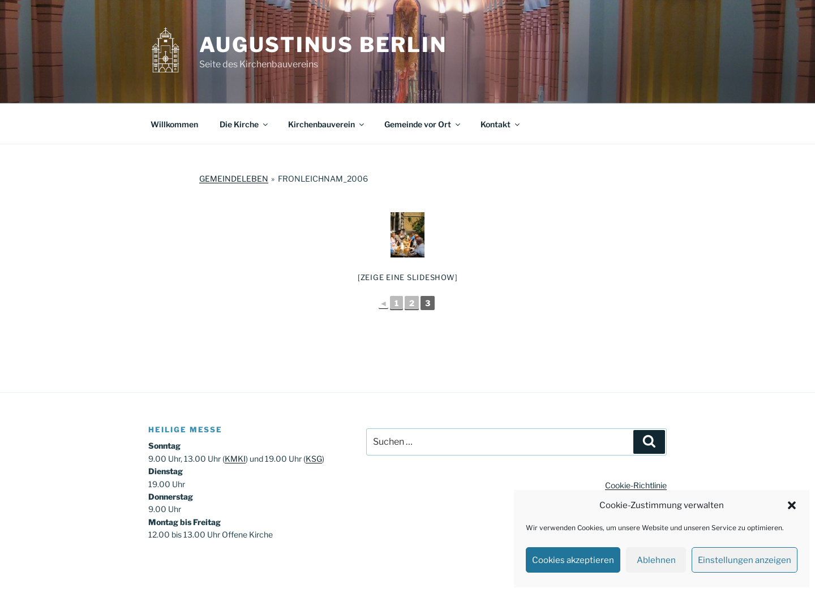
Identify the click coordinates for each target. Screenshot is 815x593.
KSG (314, 458)
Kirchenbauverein (327, 124)
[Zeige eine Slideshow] (408, 277)
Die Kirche (244, 124)
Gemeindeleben (233, 178)
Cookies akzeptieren (573, 560)
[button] (791, 505)
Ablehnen (656, 560)
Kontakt (501, 124)
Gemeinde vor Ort (423, 124)
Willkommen (174, 124)
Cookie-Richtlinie (636, 485)
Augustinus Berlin (323, 44)
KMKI (235, 458)
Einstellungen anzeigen (744, 560)
